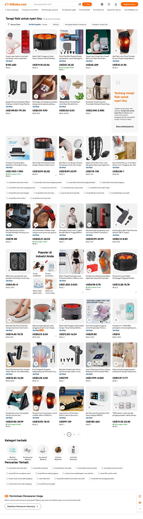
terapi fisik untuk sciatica (16, 198)
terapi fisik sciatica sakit (107, 473)
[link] (140, 496)
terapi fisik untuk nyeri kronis (17, 182)
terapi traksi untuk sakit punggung (19, 484)
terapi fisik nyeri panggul (45, 484)
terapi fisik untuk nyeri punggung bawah (47, 182)
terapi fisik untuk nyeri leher (86, 468)
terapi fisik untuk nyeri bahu (43, 193)
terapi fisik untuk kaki (39, 468)
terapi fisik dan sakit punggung (46, 473)
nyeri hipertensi (43, 479)
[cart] (109, 5)
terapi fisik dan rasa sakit (61, 468)
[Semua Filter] (14, 24)
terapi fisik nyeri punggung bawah (101, 479)
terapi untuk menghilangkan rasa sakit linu (78, 473)
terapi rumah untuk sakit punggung (19, 479)
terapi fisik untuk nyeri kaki (40, 198)
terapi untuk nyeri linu (48, 188)
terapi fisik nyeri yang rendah (72, 188)
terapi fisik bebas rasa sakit (119, 193)
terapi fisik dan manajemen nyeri (18, 473)
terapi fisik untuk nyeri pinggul (17, 193)
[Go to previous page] (64, 434)
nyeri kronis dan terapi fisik (69, 193)
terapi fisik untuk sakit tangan (98, 188)
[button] (79, 4)
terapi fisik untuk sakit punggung (112, 182)
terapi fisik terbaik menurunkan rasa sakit (69, 479)
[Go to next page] (79, 434)
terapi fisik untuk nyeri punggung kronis (20, 188)
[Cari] (87, 4)
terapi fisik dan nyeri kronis (94, 193)
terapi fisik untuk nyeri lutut (112, 468)
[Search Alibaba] (55, 4)
